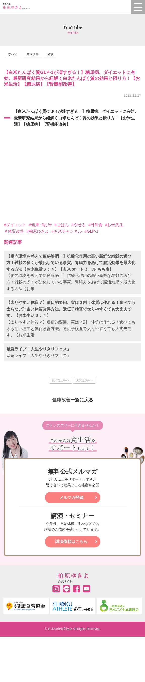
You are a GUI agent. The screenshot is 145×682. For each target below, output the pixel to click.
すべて (12, 54)
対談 (51, 54)
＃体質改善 (14, 231)
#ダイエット (15, 225)
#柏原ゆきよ (37, 231)
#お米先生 (114, 225)
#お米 (47, 225)
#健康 (34, 225)
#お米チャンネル (66, 231)
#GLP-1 (91, 231)
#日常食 (95, 225)
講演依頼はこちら (71, 541)
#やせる (78, 225)
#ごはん (61, 225)
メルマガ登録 (71, 497)
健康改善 (32, 54)
